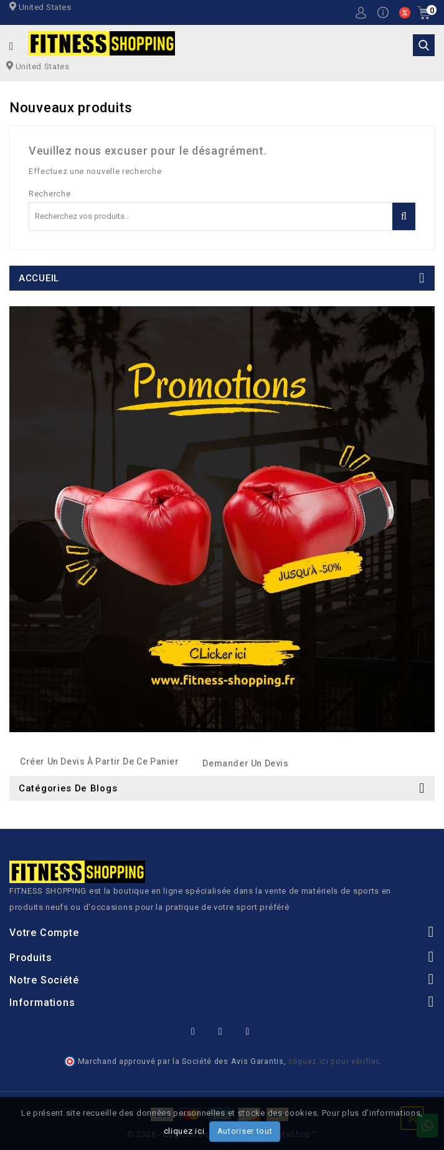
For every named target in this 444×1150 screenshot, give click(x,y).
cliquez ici (184, 1131)
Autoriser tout (245, 1131)
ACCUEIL (39, 278)
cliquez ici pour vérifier (333, 1061)
